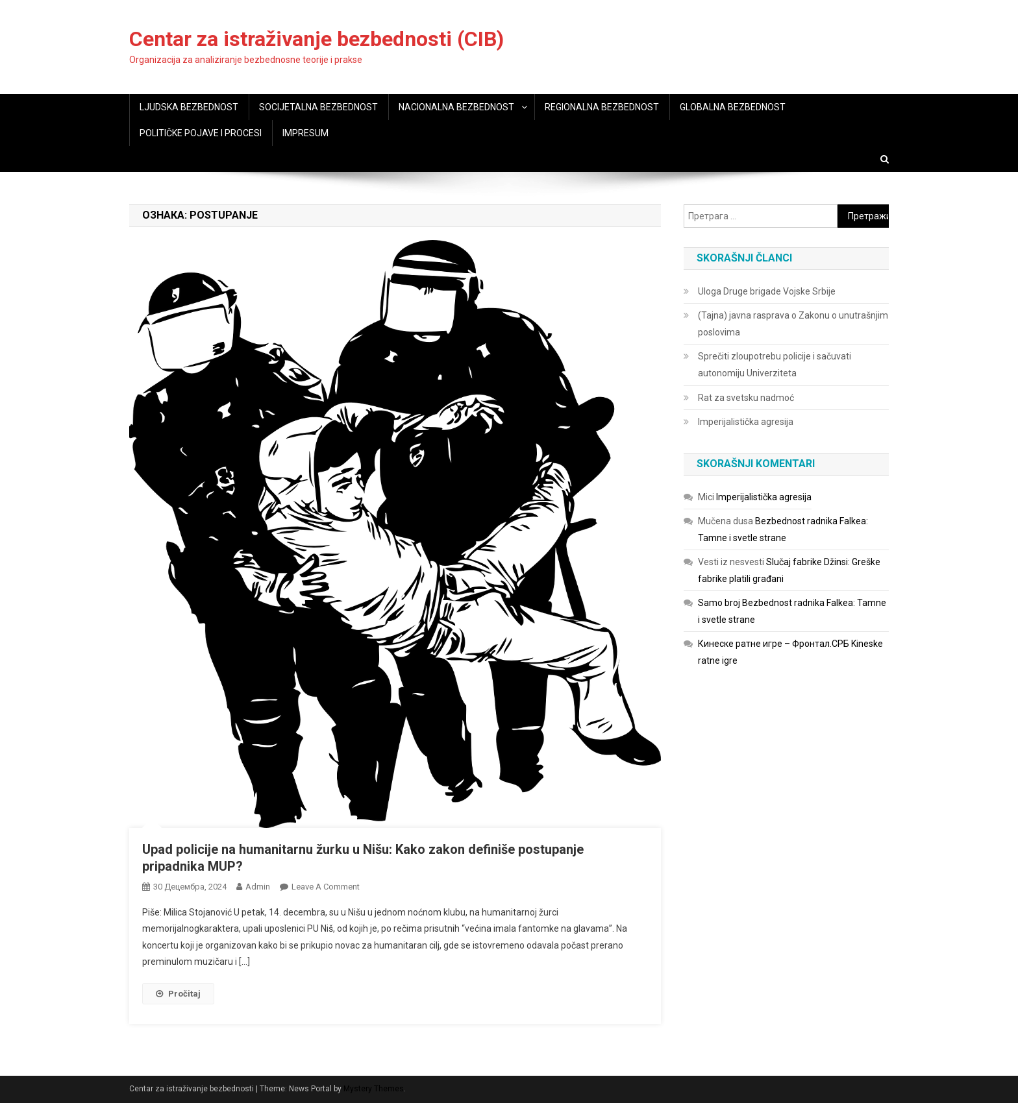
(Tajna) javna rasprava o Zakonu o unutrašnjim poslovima (793, 323)
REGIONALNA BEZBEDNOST (602, 107)
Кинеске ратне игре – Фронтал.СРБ (773, 643)
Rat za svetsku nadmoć (746, 398)
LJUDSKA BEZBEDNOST (189, 107)
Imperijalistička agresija (745, 422)
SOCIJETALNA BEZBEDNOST (318, 107)
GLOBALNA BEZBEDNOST (733, 107)
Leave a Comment (326, 886)
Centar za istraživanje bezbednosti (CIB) (316, 39)
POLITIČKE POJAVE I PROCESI (201, 133)
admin (257, 886)
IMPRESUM (305, 133)
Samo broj (719, 603)
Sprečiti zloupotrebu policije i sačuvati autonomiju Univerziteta (774, 364)
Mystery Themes (373, 1088)
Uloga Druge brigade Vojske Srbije (767, 291)
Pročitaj (178, 994)
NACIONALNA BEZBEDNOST (456, 107)
